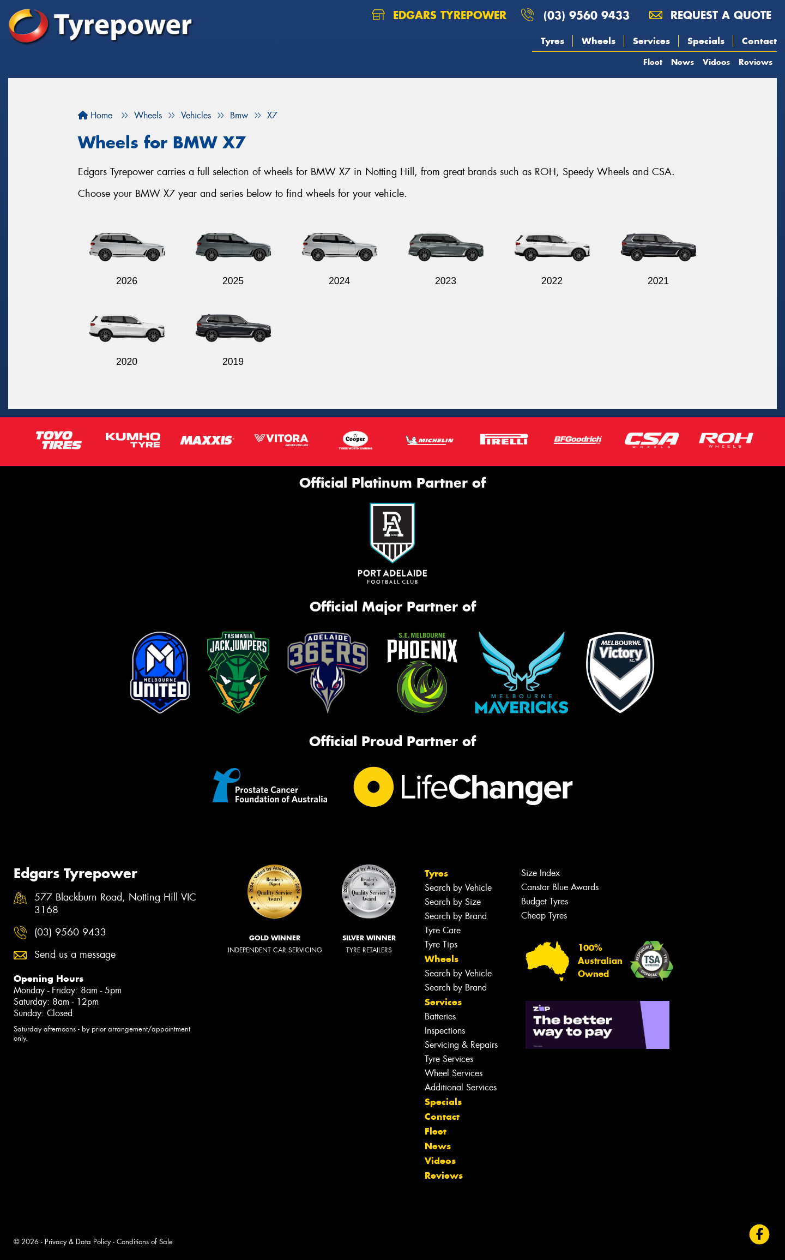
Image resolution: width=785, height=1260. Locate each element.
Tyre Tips (441, 944)
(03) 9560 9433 (587, 15)
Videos (716, 62)
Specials (705, 41)
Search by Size (453, 902)
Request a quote (710, 15)
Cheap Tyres (544, 915)
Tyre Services (449, 1059)
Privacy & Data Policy (78, 1241)
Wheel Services (453, 1073)
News (682, 62)
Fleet (652, 62)
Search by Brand (456, 916)
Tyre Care (443, 930)
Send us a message (75, 955)
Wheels (598, 41)
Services (651, 41)
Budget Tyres (544, 901)
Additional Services (461, 1087)
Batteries (440, 1016)
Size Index (540, 873)
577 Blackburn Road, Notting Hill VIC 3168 (115, 903)
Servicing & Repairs (461, 1045)
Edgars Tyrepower (439, 15)
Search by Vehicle (458, 887)
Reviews (755, 62)
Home (95, 115)
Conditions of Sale (145, 1241)
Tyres (552, 41)
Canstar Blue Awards (560, 887)
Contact (759, 41)
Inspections (445, 1030)
